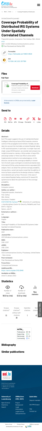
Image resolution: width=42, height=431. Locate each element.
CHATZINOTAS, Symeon (10, 202)
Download (35, 88)
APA (15, 122)
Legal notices (20, 411)
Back (5, 11)
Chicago (20, 122)
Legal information (20, 408)
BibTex (10, 122)
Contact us (33, 411)
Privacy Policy (20, 424)
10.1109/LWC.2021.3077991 (17, 61)
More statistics (35, 293)
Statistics (5, 405)
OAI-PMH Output (34, 406)
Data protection (20, 415)
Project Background (20, 404)
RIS (5, 122)
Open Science (6, 403)
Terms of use (8, 424)
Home (9, 11)
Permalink (28, 122)
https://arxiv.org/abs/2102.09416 (12, 270)
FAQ (31, 409)
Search (4, 407)
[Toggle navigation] (39, 5)
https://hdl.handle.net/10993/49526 (20, 54)
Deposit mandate (34, 401)
